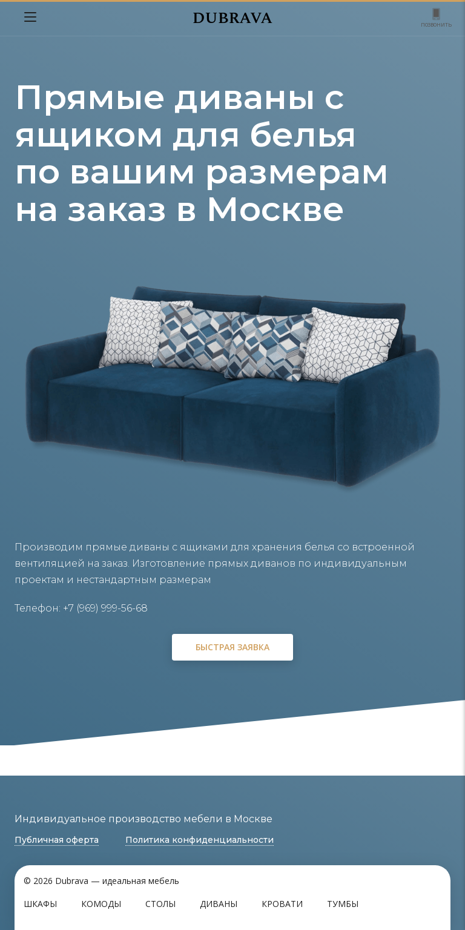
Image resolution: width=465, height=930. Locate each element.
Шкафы (40, 903)
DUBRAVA (232, 18)
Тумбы (342, 903)
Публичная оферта (57, 839)
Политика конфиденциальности (199, 839)
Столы (160, 903)
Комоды (101, 903)
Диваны (218, 903)
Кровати (282, 903)
